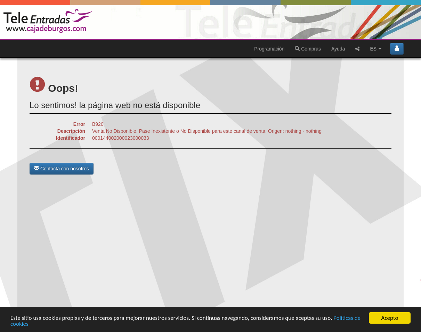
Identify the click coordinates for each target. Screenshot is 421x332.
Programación (269, 48)
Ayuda (338, 48)
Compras (308, 48)
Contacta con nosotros (61, 168)
